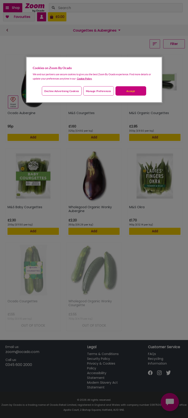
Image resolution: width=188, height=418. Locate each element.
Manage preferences (98, 90)
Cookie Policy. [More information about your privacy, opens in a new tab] (84, 78)
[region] (94, 80)
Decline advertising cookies (61, 90)
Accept (130, 90)
